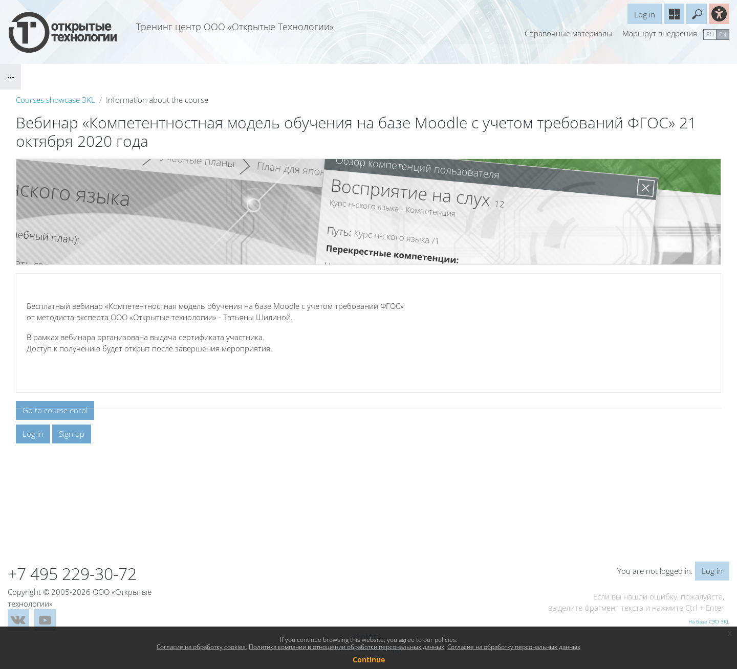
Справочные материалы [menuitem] (568, 33)
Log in (644, 14)
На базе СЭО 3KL (708, 621)
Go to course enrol (55, 411)
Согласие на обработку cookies (201, 646)
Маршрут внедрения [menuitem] (659, 33)
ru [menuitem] (710, 34)
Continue (369, 659)
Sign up (71, 506)
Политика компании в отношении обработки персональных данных (346, 646)
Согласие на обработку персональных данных (513, 646)
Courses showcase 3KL (55, 100)
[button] (696, 14)
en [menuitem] (722, 34)
